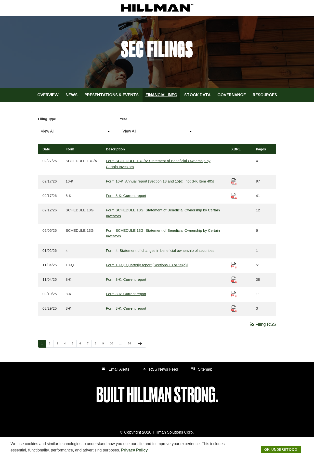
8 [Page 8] (96, 345)
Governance (231, 96)
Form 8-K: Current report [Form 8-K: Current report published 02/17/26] (126, 197)
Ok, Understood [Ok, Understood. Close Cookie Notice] (280, 449)
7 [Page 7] (89, 345)
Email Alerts (115, 371)
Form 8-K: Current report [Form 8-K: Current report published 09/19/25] (126, 296)
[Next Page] (140, 346)
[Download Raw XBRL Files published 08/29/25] (234, 310)
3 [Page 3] (58, 345)
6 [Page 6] (81, 345)
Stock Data (197, 96)
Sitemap (201, 371)
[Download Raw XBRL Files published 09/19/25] (234, 296)
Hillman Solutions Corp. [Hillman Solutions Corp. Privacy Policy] (173, 434)
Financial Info (161, 96)
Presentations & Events (111, 96)
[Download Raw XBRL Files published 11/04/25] (234, 267)
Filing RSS (262, 326)
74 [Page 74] (131, 345)
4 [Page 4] (66, 345)
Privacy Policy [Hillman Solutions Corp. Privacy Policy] (134, 450)
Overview (48, 96)
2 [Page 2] (51, 345)
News (71, 96)
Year (123, 120)
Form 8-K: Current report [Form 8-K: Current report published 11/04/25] (126, 281)
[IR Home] (157, 8)
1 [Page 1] (43, 345)
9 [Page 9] (104, 345)
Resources (265, 96)
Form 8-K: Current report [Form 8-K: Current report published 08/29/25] (126, 310)
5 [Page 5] (74, 345)
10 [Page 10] (113, 345)
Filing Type (47, 120)
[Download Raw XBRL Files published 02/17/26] (234, 183)
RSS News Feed (160, 371)
